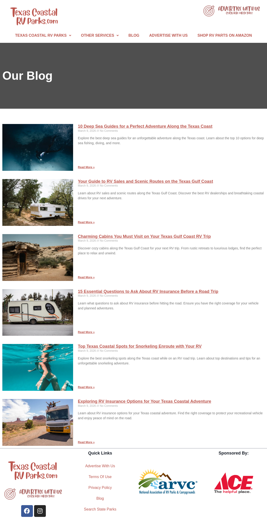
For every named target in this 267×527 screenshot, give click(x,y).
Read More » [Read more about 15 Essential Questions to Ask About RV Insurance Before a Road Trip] (86, 332)
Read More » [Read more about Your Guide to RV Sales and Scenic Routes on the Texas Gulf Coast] (86, 222)
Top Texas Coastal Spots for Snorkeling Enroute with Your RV (139, 346)
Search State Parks (100, 509)
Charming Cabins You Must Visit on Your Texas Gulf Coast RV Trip (144, 236)
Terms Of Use (100, 477)
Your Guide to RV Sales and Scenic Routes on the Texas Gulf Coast (145, 181)
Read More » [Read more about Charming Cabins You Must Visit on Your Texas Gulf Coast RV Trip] (86, 277)
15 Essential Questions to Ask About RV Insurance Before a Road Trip (148, 291)
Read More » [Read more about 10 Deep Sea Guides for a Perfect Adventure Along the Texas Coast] (86, 167)
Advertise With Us (168, 35)
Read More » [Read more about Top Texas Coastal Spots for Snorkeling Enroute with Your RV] (86, 387)
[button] (43, 35)
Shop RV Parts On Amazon (224, 35)
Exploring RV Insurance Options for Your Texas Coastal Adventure (144, 401)
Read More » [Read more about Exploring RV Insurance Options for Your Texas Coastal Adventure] (86, 442)
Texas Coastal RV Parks (43, 35)
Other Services (100, 35)
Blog (134, 35)
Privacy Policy (100, 488)
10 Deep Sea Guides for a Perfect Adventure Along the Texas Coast (145, 126)
